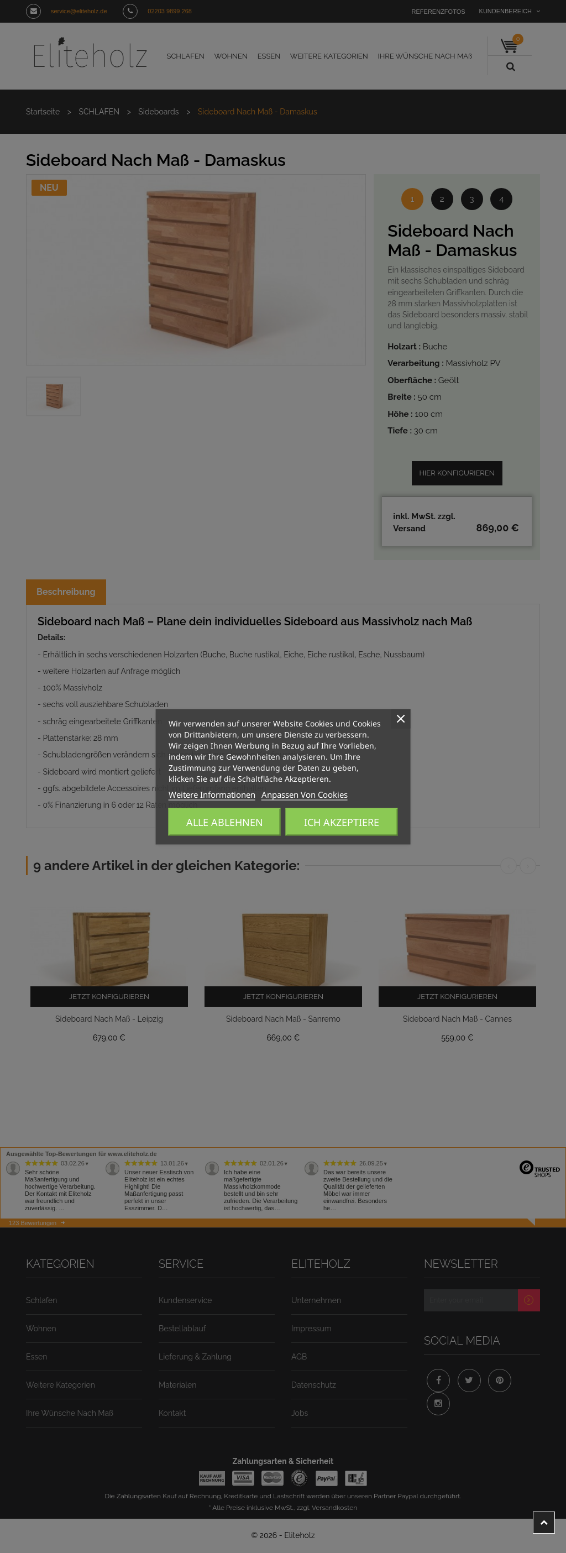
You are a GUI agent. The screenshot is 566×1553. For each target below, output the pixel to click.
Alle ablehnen (224, 822)
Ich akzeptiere (341, 822)
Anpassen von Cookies (273, 795)
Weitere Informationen (202, 795)
